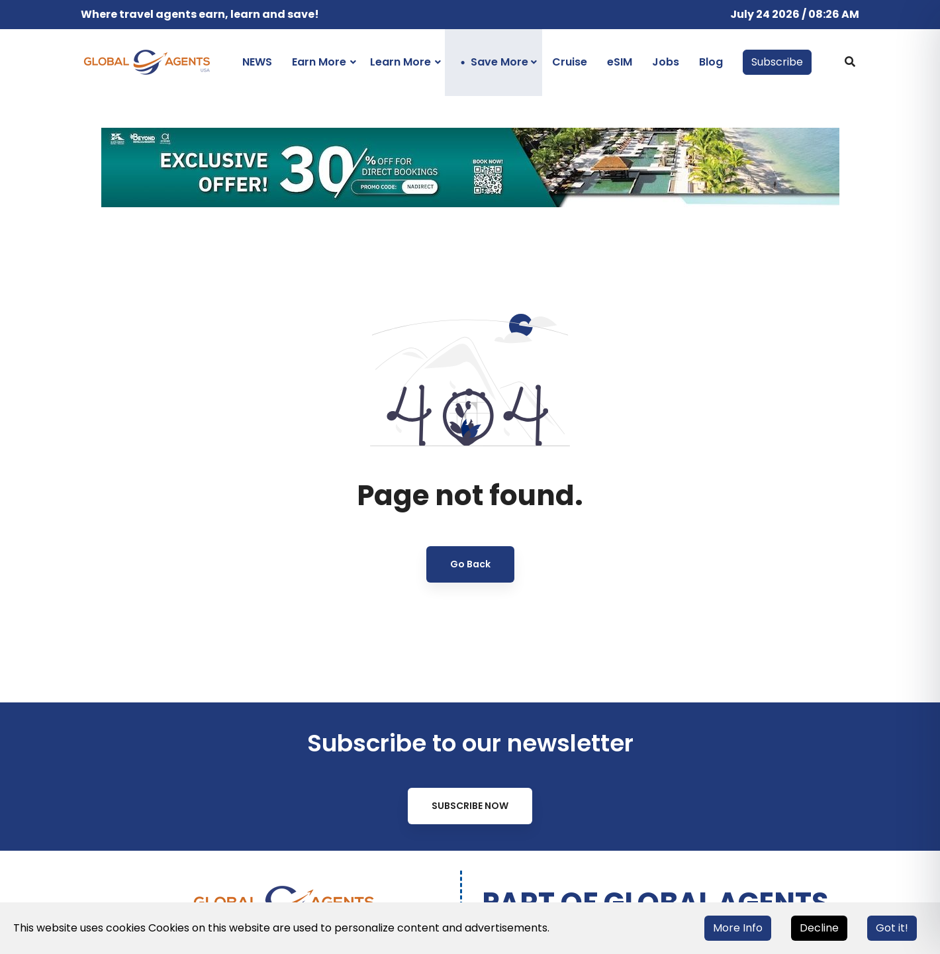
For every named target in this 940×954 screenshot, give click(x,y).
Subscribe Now (470, 805)
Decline (819, 927)
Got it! (892, 927)
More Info (738, 927)
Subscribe (777, 62)
